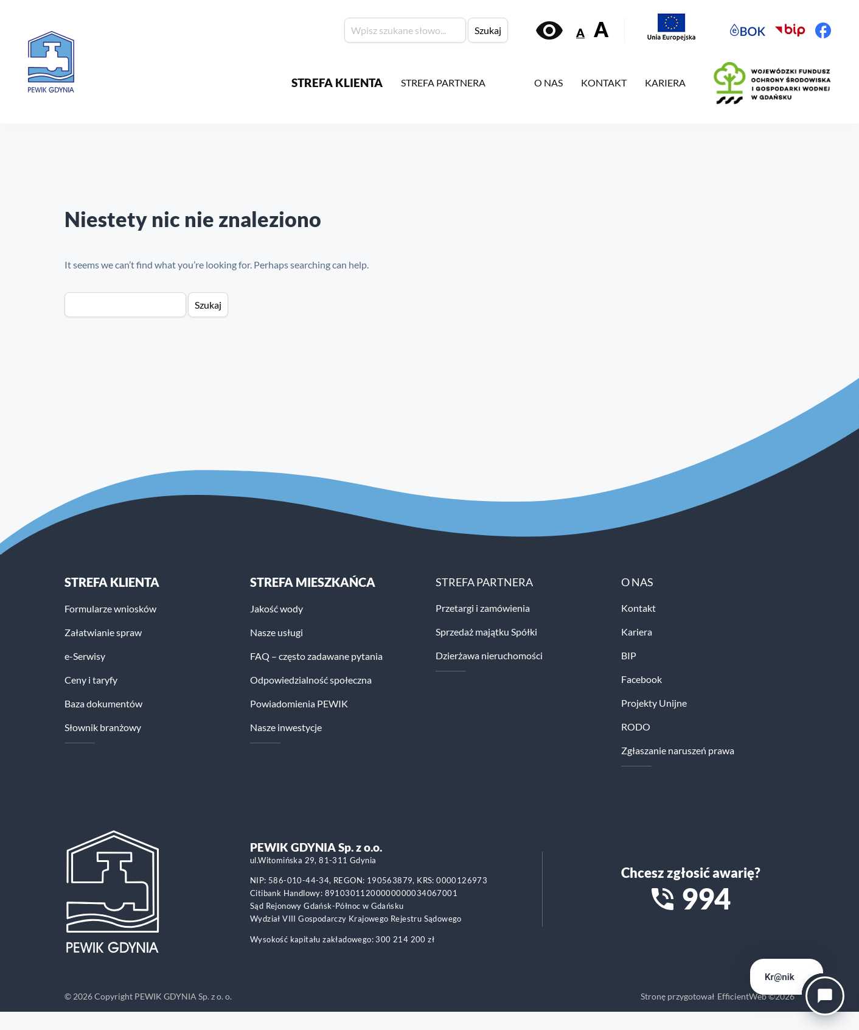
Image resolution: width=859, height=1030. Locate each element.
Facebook (641, 679)
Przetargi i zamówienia (483, 608)
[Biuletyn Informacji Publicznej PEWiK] (790, 30)
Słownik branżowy (102, 727)
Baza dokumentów (103, 703)
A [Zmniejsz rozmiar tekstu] (580, 33)
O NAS (548, 82)
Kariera (636, 631)
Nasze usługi (276, 632)
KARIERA (665, 82)
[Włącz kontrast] (549, 30)
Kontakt (638, 608)
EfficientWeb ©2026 (756, 996)
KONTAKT (604, 82)
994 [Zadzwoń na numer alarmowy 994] (706, 898)
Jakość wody (276, 608)
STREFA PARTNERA (443, 82)
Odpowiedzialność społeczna (311, 679)
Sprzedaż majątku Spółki (486, 631)
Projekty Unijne (654, 703)
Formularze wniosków (110, 608)
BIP (628, 655)
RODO (635, 726)
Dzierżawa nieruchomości (489, 655)
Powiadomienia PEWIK (299, 703)
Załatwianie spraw (103, 632)
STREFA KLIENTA (337, 82)
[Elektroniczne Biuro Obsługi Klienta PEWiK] (747, 30)
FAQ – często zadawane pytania (316, 656)
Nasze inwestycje (286, 727)
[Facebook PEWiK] (823, 30)
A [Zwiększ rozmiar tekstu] (601, 29)
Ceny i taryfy (90, 679)
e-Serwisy (84, 656)
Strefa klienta (111, 582)
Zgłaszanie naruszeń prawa (677, 750)
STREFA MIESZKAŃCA (312, 582)
